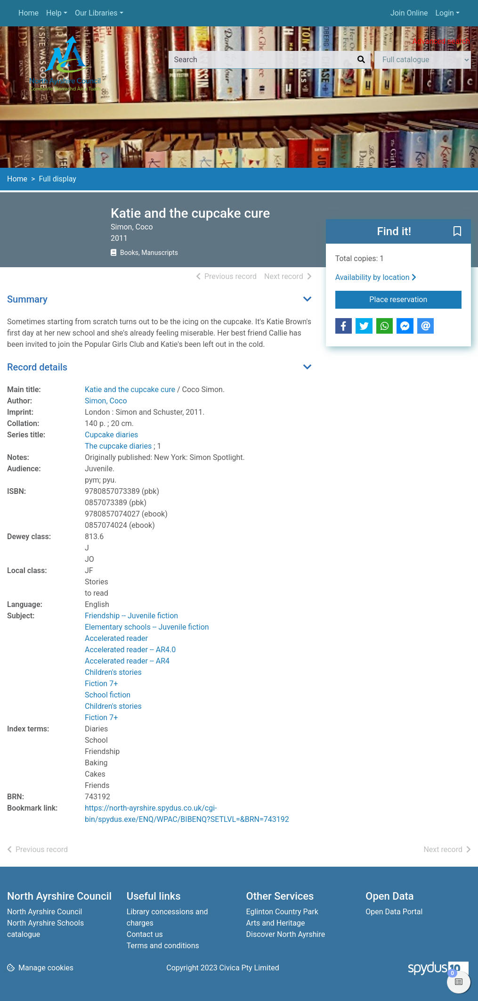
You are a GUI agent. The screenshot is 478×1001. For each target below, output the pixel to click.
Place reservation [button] (415, 299)
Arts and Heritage (275, 923)
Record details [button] (37, 367)
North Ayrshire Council (44, 911)
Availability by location (375, 277)
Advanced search (441, 41)
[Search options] (422, 60)
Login (444, 12)
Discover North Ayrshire (285, 934)
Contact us (145, 934)
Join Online (409, 12)
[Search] (361, 60)
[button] (457, 232)
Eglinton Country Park (282, 911)
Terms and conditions (163, 945)
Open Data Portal (393, 911)
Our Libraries (96, 12)
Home (28, 12)
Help (54, 12)
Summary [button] (27, 299)
